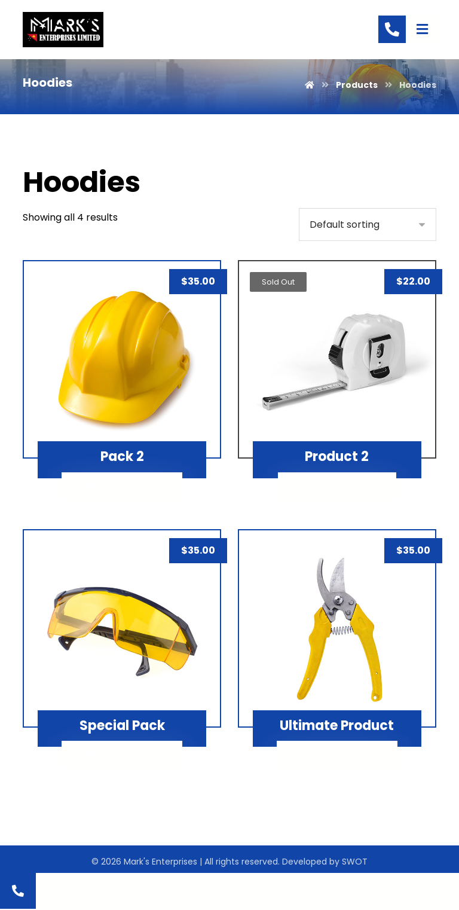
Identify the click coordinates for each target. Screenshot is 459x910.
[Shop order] (367, 222)
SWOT (355, 858)
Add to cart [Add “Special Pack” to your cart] (130, 751)
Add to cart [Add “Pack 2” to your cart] (130, 483)
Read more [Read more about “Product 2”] (345, 483)
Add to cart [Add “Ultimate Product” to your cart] (345, 751)
